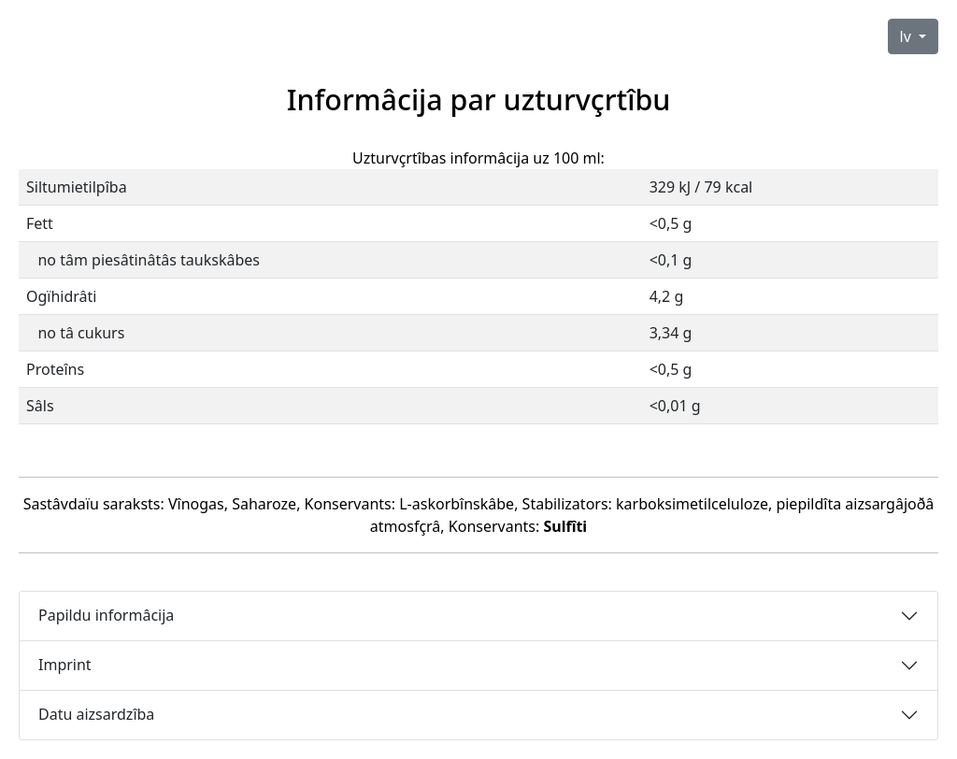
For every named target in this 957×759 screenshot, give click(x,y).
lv (907, 36)
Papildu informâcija (106, 615)
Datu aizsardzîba (96, 714)
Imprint (65, 664)
